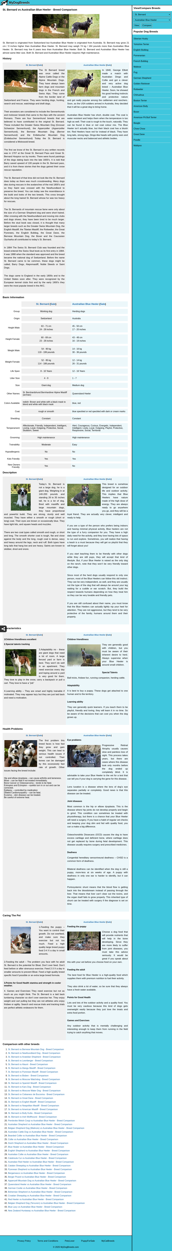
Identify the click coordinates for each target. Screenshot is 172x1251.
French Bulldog (141, 61)
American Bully (141, 106)
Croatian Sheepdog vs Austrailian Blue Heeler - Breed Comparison (39, 1195)
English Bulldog (141, 50)
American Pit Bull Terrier (145, 117)
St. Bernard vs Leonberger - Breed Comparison (30, 1060)
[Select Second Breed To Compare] (152, 20)
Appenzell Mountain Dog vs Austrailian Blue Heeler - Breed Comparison (42, 1180)
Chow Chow (139, 129)
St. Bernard (31, 65)
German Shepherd (142, 78)
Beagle (137, 123)
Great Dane (139, 134)
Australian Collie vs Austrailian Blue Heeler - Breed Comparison (38, 1154)
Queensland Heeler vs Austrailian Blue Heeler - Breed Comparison (39, 1184)
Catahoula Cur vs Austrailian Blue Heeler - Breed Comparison (37, 1158)
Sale (40, 65)
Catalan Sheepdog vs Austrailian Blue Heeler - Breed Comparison (39, 1165)
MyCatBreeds (107, 1241)
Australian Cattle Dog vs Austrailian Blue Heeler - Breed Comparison (40, 1132)
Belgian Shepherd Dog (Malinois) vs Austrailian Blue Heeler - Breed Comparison (46, 1128)
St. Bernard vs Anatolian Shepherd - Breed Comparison (34, 1057)
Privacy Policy (24, 1241)
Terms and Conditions (47, 1241)
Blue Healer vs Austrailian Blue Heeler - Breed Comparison (36, 1147)
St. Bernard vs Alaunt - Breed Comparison (28, 1064)
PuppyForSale (88, 1241)
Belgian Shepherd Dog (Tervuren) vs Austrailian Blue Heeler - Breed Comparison (46, 1203)
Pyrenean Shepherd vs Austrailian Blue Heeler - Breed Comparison (40, 1169)
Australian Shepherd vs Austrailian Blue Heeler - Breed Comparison (40, 1124)
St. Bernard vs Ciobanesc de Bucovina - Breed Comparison (36, 1094)
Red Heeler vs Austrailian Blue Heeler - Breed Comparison (36, 1199)
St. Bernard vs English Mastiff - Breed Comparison (32, 1102)
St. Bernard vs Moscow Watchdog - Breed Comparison (34, 1079)
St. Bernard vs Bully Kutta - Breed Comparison (30, 1113)
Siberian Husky (141, 39)
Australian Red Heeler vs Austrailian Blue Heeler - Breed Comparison (41, 1162)
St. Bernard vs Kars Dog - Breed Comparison (29, 1087)
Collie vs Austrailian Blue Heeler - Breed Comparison (33, 1139)
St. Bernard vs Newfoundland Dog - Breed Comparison (34, 1053)
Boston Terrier (140, 100)
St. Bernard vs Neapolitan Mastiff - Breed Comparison (33, 1105)
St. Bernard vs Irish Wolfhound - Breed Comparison (32, 1117)
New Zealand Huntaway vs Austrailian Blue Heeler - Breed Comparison (42, 1210)
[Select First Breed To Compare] (152, 14)
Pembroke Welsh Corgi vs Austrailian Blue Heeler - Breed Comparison (41, 1120)
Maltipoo (138, 145)
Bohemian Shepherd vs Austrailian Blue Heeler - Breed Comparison (40, 1192)
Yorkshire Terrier (141, 44)
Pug (135, 72)
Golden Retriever (142, 84)
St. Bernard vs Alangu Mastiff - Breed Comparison (31, 1068)
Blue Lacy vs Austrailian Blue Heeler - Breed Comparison (35, 1207)
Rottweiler (138, 89)
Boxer (136, 112)
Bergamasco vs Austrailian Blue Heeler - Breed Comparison (36, 1173)
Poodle (137, 140)
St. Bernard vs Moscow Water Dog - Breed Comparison (34, 1090)
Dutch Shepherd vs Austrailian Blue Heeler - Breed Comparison (38, 1143)
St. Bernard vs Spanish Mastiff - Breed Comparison (32, 1083)
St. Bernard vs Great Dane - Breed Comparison (30, 1098)
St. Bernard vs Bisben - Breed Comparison (28, 1075)
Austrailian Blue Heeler (94, 65)
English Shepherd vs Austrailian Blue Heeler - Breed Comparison (39, 1150)
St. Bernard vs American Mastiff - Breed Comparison (33, 1109)
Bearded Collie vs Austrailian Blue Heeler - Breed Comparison (37, 1135)
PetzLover (69, 1241)
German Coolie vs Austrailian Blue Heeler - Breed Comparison (37, 1188)
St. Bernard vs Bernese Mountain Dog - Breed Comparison (36, 1049)
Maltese (137, 67)
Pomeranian (139, 55)
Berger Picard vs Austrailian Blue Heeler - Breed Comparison (37, 1177)
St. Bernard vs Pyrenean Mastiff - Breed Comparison (33, 1072)
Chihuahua (139, 95)
